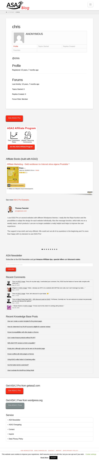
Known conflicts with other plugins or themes (20, 354)
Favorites (16, 50)
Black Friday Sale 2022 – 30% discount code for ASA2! (33, 299)
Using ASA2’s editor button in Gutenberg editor (21, 359)
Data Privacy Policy (16, 439)
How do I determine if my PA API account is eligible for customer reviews (28, 326)
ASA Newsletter (14, 420)
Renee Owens (17, 306)
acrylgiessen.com (21, 211)
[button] (90, 4)
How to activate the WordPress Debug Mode (20, 370)
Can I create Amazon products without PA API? (21, 337)
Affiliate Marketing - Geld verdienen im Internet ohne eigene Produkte (38, 164)
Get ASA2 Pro (14, 118)
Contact (11, 429)
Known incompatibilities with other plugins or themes (22, 332)
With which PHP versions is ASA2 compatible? (21, 343)
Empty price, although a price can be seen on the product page (26, 348)
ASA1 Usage (21, 281)
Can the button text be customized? (18, 365)
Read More (45, 457)
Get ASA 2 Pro (14, 390)
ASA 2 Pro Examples (21, 200)
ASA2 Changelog (15, 425)
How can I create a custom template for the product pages (24, 321)
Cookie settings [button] (91, 454)
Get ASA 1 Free (15, 405)
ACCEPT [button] (53, 457)
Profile (15, 46)
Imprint (11, 434)
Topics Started (43, 46)
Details (37, 170)
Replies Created (69, 46)
